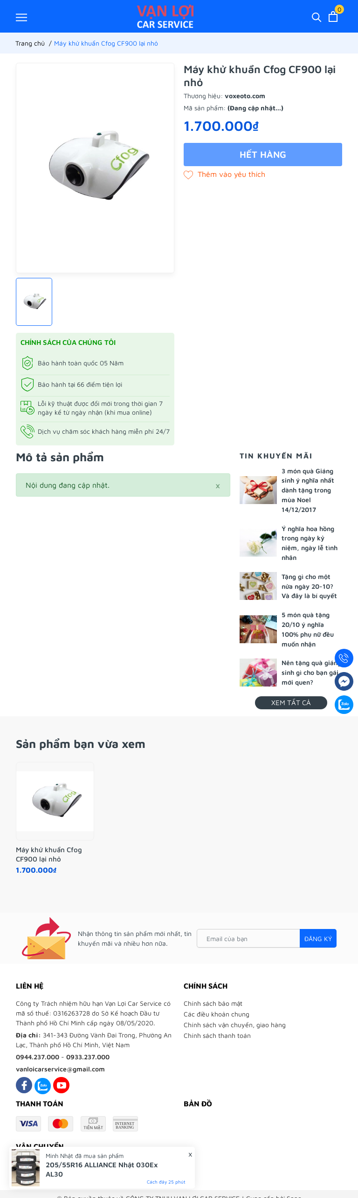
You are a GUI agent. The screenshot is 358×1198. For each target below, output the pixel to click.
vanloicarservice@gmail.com (60, 1069)
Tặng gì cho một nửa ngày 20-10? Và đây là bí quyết (309, 586)
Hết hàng (263, 154)
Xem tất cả (291, 703)
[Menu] (21, 17)
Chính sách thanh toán (217, 1035)
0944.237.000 (37, 1057)
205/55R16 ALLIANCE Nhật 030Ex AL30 (102, 1169)
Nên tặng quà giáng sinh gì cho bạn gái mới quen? (311, 672)
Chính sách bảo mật (213, 1003)
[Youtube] (61, 1085)
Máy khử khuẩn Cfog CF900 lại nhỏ (49, 854)
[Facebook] (24, 1085)
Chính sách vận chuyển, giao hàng (235, 1025)
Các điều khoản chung (216, 1014)
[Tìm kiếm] (317, 16)
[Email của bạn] (267, 938)
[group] (95, 168)
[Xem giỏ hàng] (333, 16)
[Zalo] (42, 1085)
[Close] (218, 485)
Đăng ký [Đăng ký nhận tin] (318, 938)
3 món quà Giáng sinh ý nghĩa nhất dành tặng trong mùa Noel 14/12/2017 (308, 490)
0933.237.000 (88, 1057)
